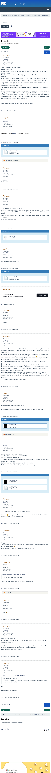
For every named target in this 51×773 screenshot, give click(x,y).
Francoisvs (7, 434)
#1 (2, 110)
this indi (14, 133)
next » (46, 47)
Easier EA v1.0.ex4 (13, 150)
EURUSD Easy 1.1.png (13, 480)
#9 (2, 472)
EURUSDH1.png (12, 424)
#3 (2, 189)
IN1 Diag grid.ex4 (12, 486)
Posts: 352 (5, 59)
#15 (2, 697)
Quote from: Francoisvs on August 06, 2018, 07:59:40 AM (13, 675)
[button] (47, 52)
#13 (2, 619)
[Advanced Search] (11, 26)
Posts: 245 (5, 121)
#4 (2, 228)
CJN (13, 160)
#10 (2, 523)
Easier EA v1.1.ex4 (13, 276)
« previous (5, 47)
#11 (2, 555)
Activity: (5, 729)
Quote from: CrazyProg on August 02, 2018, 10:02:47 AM (13, 574)
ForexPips (7, 160)
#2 (2, 142)
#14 (2, 656)
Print (46, 52)
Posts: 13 (5, 566)
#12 (2, 588)
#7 (2, 386)
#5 (2, 268)
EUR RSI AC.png (12, 236)
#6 (2, 304)
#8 (2, 416)
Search (5, 26)
